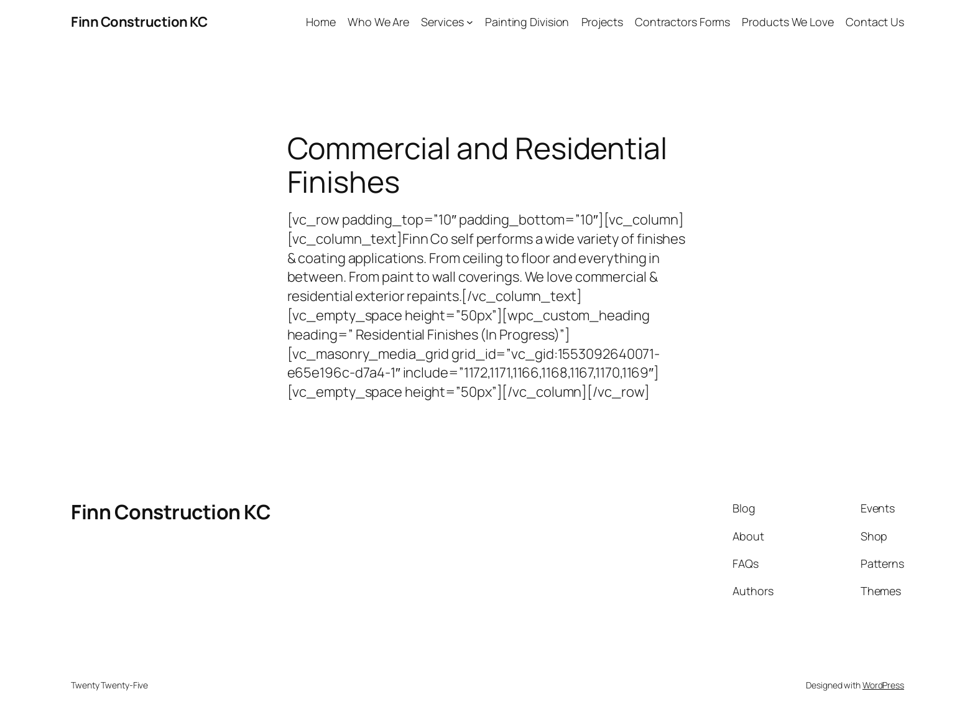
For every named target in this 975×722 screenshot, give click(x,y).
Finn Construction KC (139, 21)
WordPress (883, 685)
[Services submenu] (469, 22)
